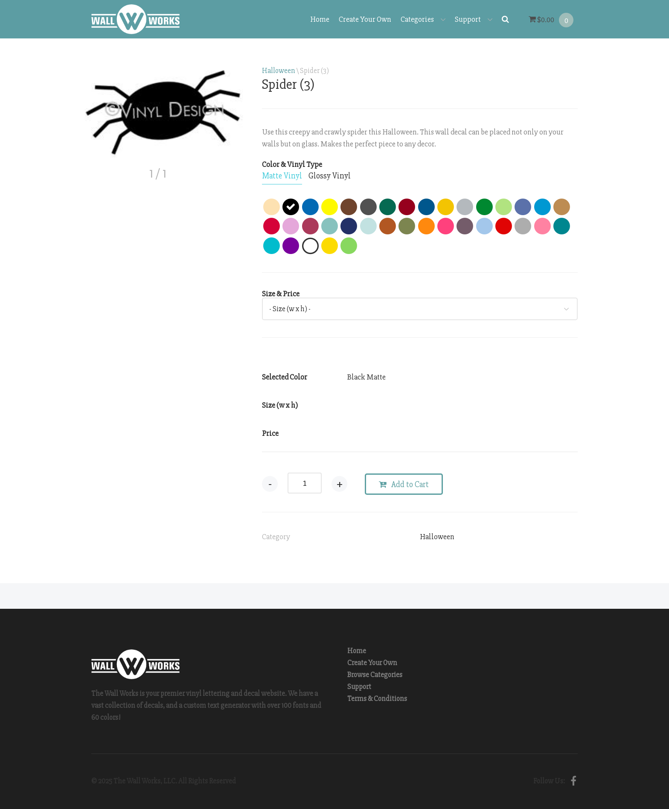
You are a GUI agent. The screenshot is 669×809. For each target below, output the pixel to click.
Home (319, 19)
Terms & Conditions (377, 698)
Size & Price (281, 294)
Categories (423, 19)
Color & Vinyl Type (292, 164)
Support (473, 19)
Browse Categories (374, 674)
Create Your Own (365, 19)
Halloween (278, 70)
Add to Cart (404, 484)
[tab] (282, 176)
